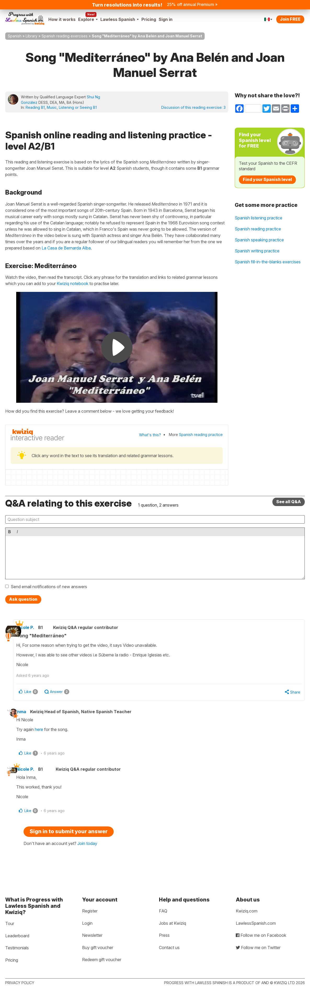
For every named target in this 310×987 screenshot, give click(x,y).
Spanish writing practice (257, 250)
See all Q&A (288, 501)
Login (87, 923)
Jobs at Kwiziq (172, 923)
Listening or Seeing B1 (78, 107)
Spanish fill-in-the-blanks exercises (268, 261)
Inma (29, 713)
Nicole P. (35, 627)
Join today (87, 847)
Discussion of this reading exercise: (193, 107)
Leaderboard (17, 935)
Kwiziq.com (246, 911)
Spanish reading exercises (65, 36)
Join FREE (290, 19)
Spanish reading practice (201, 434)
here (46, 730)
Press (164, 935)
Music (52, 107)
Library (31, 36)
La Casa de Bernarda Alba (66, 248)
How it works (62, 19)
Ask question (23, 599)
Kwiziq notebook (72, 283)
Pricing (148, 19)
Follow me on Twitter (258, 947)
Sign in (166, 19)
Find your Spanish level (267, 179)
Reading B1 (35, 107)
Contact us (169, 947)
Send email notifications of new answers (49, 586)
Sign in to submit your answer (69, 835)
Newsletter (92, 935)
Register (89, 911)
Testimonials (17, 947)
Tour (9, 923)
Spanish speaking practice (259, 239)
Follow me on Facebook (261, 935)
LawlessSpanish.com (256, 923)
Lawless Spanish (119, 19)
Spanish (14, 36)
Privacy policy (19, 982)
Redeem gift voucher (101, 959)
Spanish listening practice (258, 217)
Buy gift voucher (97, 947)
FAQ (163, 911)
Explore (88, 19)
